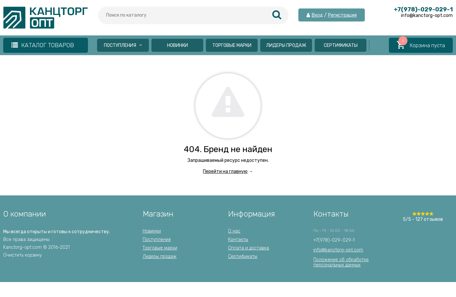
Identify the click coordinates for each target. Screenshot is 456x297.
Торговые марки (231, 45)
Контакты (238, 239)
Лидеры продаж (286, 45)
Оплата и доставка (248, 248)
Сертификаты (341, 45)
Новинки (177, 45)
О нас (234, 231)
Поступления (123, 45)
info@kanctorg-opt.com (338, 250)
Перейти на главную (225, 171)
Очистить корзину (22, 255)
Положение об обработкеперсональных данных (341, 262)
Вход (317, 15)
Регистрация (342, 15)
